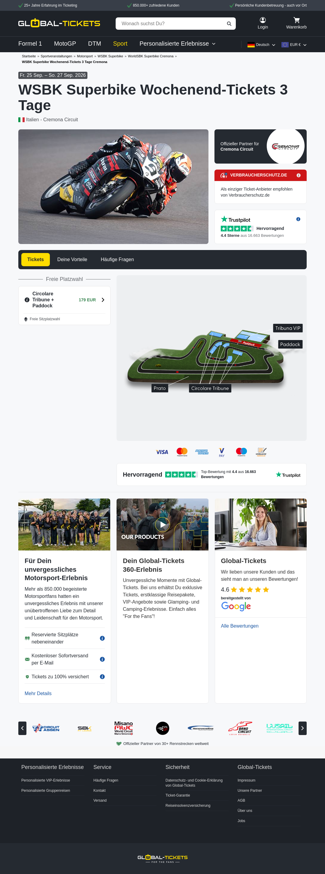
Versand (100, 800)
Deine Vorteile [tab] (72, 259)
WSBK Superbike (110, 56)
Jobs (241, 821)
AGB (241, 800)
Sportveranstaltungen (56, 56)
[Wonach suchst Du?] (176, 23)
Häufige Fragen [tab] (117, 259)
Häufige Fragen (105, 780)
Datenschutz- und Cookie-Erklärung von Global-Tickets (194, 783)
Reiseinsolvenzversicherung (188, 805)
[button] (260, 146)
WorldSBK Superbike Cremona (150, 56)
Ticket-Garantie (178, 795)
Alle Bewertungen (240, 625)
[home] (59, 23)
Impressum (246, 780)
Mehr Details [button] (38, 693)
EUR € (295, 45)
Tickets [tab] (35, 259)
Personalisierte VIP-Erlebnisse (45, 780)
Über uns (245, 811)
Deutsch (262, 45)
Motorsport (85, 56)
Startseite (29, 56)
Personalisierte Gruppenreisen (45, 790)
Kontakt (99, 790)
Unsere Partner (250, 790)
